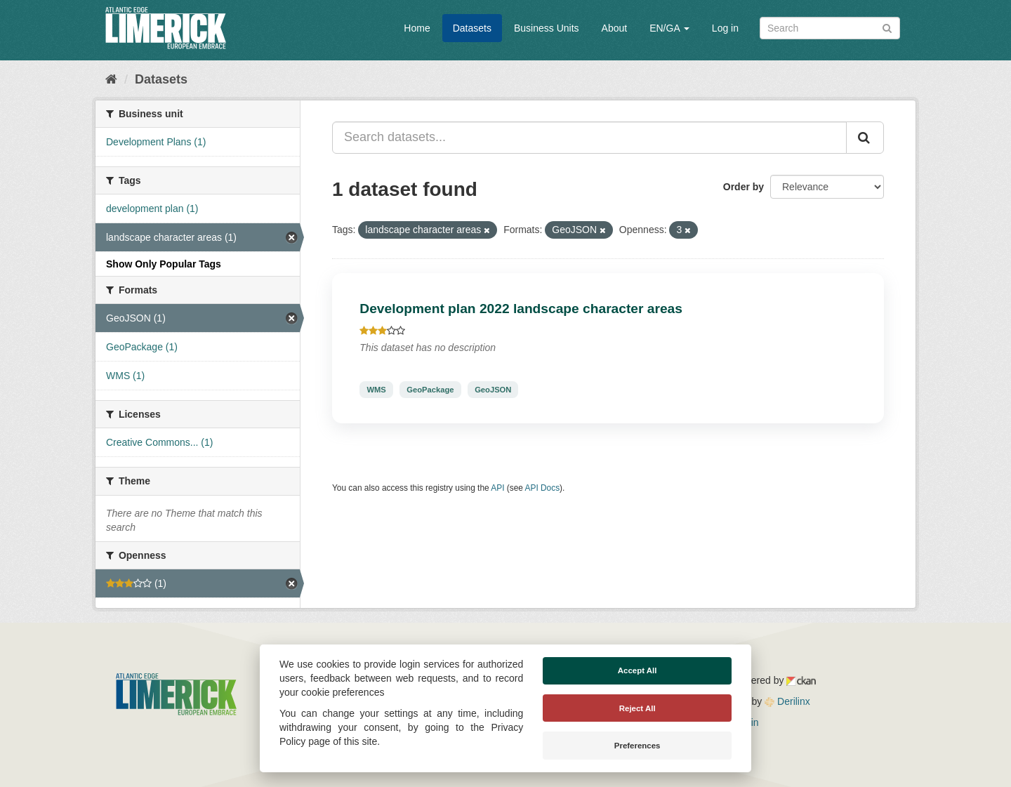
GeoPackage (430, 389)
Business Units (546, 28)
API (497, 488)
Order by (743, 186)
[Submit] (887, 27)
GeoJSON (493, 389)
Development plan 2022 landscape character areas (520, 308)
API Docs (542, 488)
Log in (725, 28)
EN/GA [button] (669, 28)
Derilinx (787, 701)
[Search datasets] (830, 28)
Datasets (472, 28)
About (615, 28)
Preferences (637, 745)
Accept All (637, 670)
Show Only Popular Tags (163, 264)
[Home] (111, 79)
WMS (375, 389)
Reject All (637, 708)
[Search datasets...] (589, 137)
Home (417, 28)
